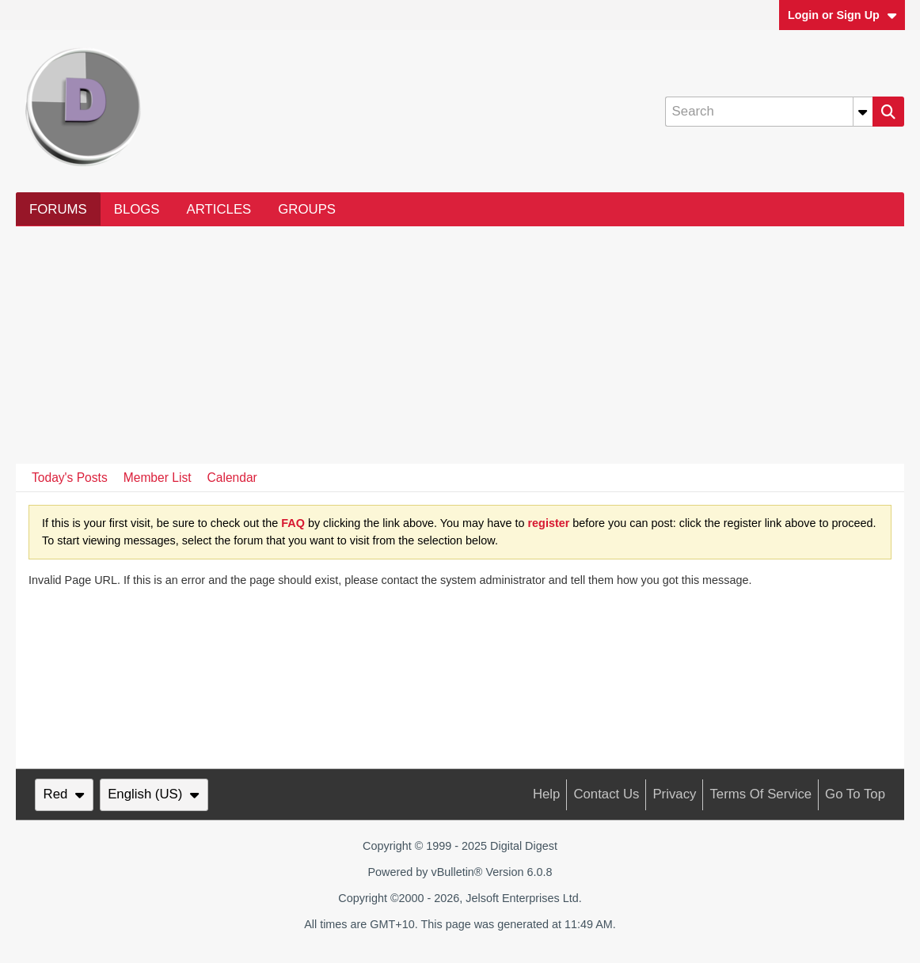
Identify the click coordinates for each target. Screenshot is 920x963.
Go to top (855, 794)
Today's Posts (70, 477)
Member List (158, 477)
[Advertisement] (460, 345)
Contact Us (606, 794)
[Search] (768, 112)
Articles (219, 209)
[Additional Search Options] (863, 112)
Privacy (674, 794)
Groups (307, 209)
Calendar (232, 477)
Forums (58, 209)
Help (547, 794)
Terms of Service (760, 794)
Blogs (137, 209)
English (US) (154, 794)
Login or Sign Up (842, 15)
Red (64, 794)
